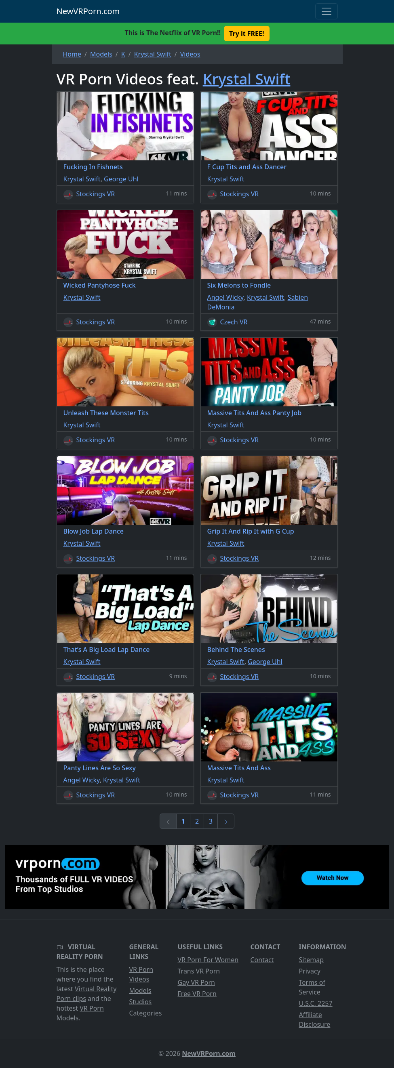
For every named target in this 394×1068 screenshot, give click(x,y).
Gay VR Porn (196, 982)
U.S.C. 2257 (316, 1003)
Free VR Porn (197, 993)
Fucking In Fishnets (93, 166)
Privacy (309, 971)
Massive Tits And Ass (239, 767)
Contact (262, 959)
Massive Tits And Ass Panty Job (254, 412)
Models (140, 990)
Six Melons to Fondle (239, 285)
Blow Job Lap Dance (93, 531)
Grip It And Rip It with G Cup (250, 531)
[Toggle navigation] (326, 11)
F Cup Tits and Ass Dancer (247, 166)
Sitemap (311, 959)
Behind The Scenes (236, 649)
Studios (140, 1001)
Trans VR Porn (199, 971)
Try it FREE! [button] (246, 33)
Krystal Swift (247, 79)
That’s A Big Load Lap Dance (106, 649)
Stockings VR (95, 193)
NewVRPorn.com (88, 11)
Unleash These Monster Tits (106, 412)
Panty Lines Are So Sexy (99, 767)
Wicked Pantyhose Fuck (99, 285)
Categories (145, 1013)
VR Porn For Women (208, 959)
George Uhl (121, 178)
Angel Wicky (225, 297)
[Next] (225, 821)
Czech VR (234, 321)
